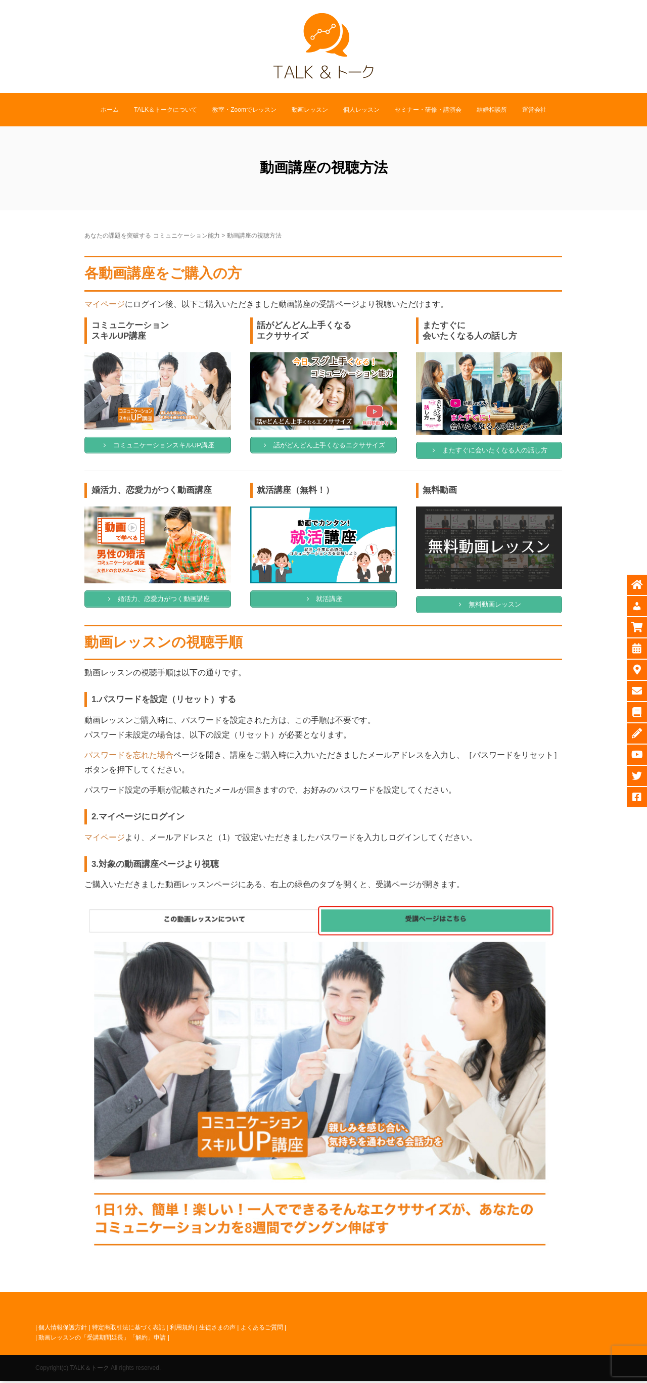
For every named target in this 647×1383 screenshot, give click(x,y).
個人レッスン (361, 109)
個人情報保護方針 (62, 1329)
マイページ (104, 304)
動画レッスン (310, 109)
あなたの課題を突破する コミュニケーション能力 (151, 235)
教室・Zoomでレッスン (244, 109)
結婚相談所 (492, 109)
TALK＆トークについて (165, 109)
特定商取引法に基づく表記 (128, 1329)
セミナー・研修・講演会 (428, 109)
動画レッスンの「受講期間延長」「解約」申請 (102, 1339)
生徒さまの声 (217, 1329)
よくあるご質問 (262, 1329)
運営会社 (534, 109)
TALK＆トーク (89, 1370)
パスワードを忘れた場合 (128, 757)
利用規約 (182, 1329)
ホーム (110, 109)
